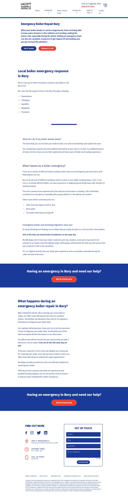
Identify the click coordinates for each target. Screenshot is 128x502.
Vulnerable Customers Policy (72, 478)
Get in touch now (64, 280)
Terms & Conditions (31, 478)
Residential (48, 11)
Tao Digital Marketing (85, 492)
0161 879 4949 (88, 6)
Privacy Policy (44, 478)
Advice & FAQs (90, 12)
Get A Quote (29, 48)
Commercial (76, 11)
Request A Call (48, 48)
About (37, 11)
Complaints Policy (56, 478)
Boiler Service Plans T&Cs (91, 478)
